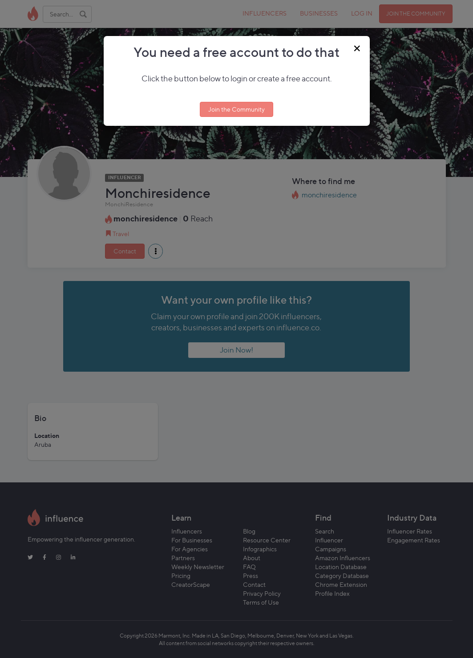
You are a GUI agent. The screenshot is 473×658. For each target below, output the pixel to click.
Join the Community (236, 109)
